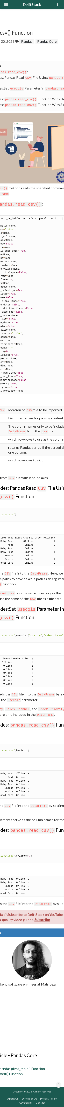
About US (13, 1098)
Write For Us (29, 1098)
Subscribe (42, 920)
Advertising (25, 1102)
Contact (40, 1102)
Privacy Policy (48, 1098)
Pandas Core (47, 41)
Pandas (26, 41)
